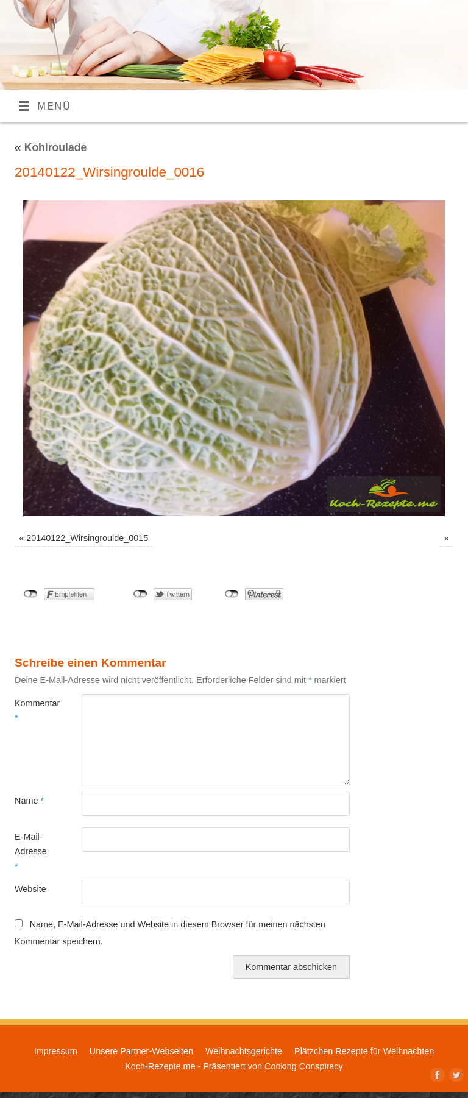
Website (30, 889)
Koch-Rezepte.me (160, 1066)
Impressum (55, 1051)
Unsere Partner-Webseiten (141, 1051)
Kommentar (31, 710)
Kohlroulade (51, 147)
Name (29, 801)
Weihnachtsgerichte (243, 1051)
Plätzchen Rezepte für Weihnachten (364, 1051)
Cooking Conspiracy (303, 1066)
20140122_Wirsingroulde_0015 (87, 538)
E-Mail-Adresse (31, 851)
